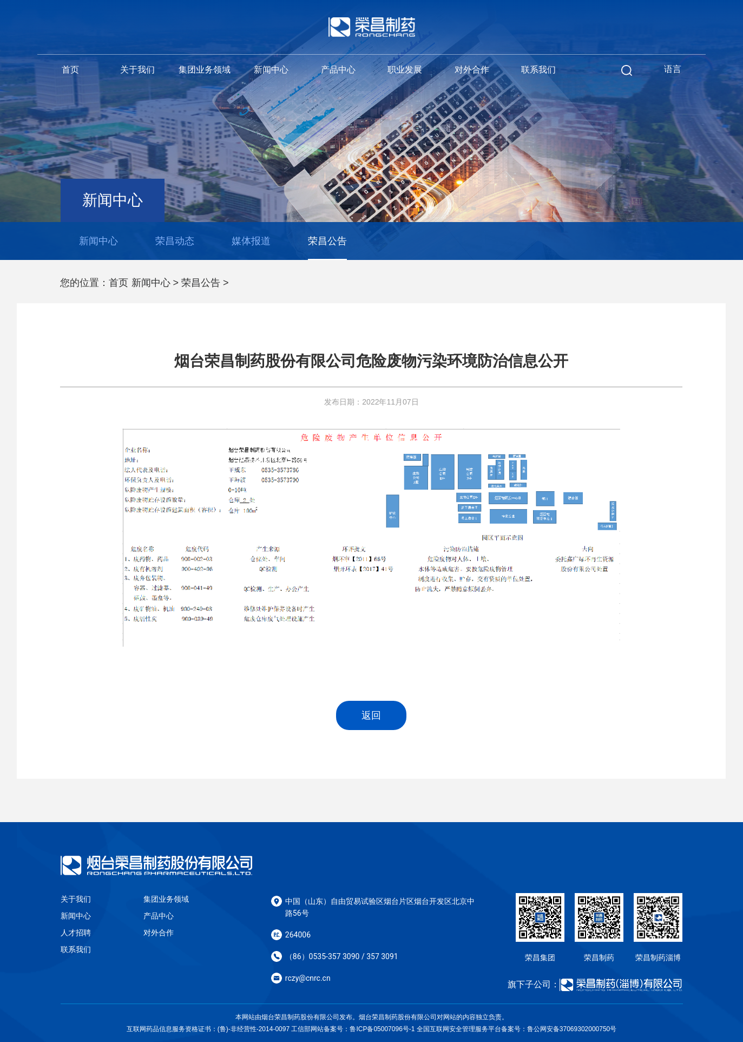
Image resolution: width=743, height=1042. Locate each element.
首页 (70, 69)
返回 (371, 715)
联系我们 (538, 69)
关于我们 (137, 69)
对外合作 (472, 69)
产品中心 (338, 69)
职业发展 (404, 69)
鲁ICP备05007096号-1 (382, 1029)
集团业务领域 (205, 69)
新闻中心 (271, 69)
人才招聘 (76, 932)
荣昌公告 (200, 282)
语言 (672, 69)
